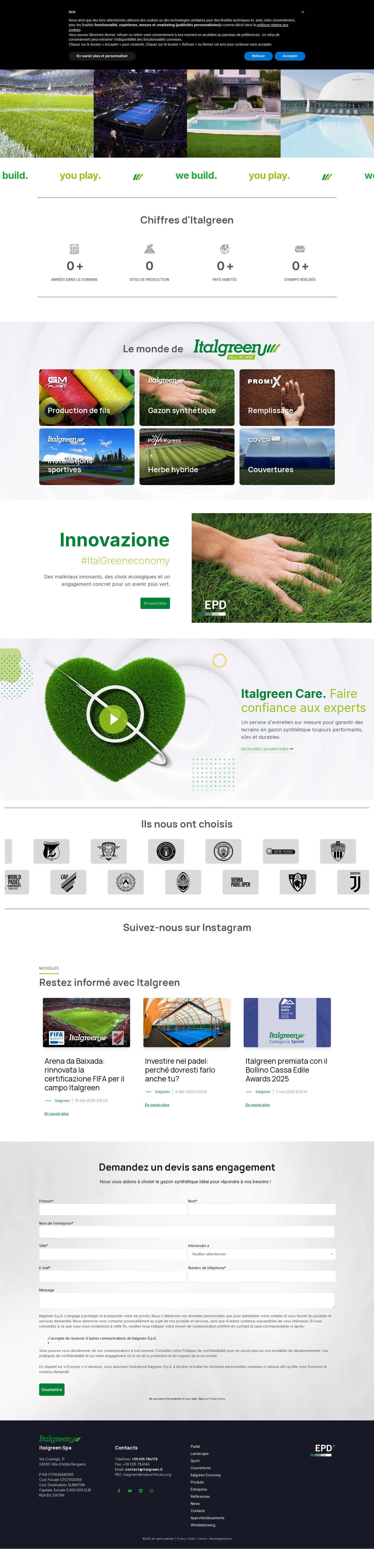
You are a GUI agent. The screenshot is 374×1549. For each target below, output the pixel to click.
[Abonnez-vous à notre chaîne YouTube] (130, 1491)
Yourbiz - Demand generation (215, 1538)
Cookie (191, 1538)
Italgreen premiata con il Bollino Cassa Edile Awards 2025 (286, 1070)
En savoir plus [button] (155, 603)
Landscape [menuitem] (200, 1453)
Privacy (181, 1538)
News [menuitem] (195, 1503)
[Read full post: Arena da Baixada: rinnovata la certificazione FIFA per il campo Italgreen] (86, 1022)
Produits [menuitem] (197, 1482)
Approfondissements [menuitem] (207, 1518)
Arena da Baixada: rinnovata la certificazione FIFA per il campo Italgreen (84, 1074)
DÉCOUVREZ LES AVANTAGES (267, 749)
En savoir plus (57, 1113)
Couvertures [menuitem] (201, 1468)
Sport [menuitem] (195, 1461)
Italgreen (62, 1100)
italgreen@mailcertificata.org (147, 1474)
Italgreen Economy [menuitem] (206, 1475)
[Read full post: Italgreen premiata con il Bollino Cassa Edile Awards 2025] (287, 1022)
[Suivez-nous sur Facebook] (119, 1491)
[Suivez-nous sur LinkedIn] (141, 1491)
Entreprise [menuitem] (199, 1489)
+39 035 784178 (145, 1459)
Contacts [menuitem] (198, 1511)
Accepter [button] (290, 56)
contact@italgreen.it (144, 1469)
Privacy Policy (217, 1398)
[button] (303, 12)
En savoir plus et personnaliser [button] (102, 56)
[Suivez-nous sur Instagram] (151, 1491)
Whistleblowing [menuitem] (203, 1525)
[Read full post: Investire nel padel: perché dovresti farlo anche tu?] (187, 1022)
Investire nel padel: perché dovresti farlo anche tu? (180, 1070)
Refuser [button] (258, 56)
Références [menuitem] (200, 1496)
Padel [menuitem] (195, 1446)
